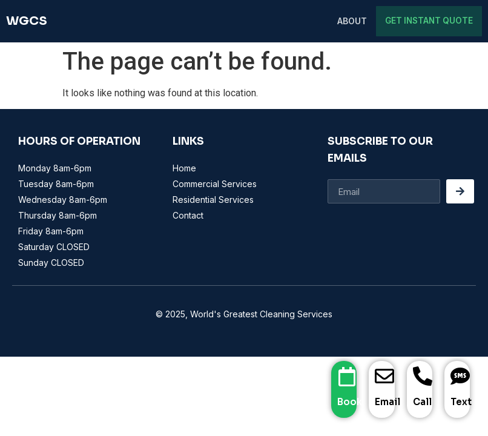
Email (387, 402)
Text (461, 402)
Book (349, 402)
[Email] (384, 376)
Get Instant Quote (433, 20)
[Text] (460, 376)
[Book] (347, 376)
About (360, 21)
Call (422, 402)
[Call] (422, 376)
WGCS (26, 20)
